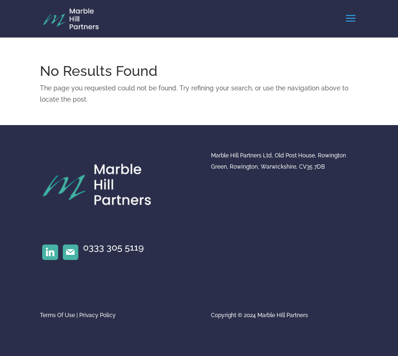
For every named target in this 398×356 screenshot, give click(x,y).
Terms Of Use (57, 315)
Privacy (88, 315)
